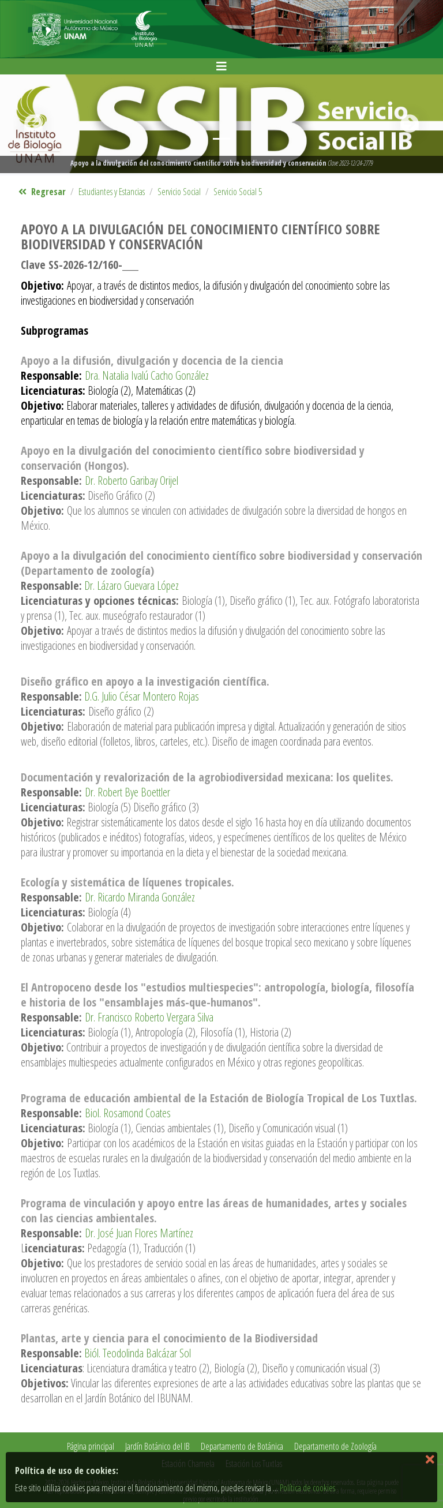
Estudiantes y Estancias (111, 191)
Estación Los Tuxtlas (254, 1463)
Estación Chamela (188, 1463)
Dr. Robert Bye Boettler (127, 792)
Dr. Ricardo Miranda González (140, 897)
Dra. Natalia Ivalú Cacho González (147, 375)
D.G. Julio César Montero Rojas (141, 696)
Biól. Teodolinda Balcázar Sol (137, 1353)
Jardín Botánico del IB (157, 1446)
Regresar (42, 191)
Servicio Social (179, 191)
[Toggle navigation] (221, 66)
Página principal (90, 1446)
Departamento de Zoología (335, 1446)
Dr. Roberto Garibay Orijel (131, 480)
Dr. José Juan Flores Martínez (139, 1233)
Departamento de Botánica (242, 1446)
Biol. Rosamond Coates (128, 1113)
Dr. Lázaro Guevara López (130, 585)
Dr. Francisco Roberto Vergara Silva (149, 1017)
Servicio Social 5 (237, 191)
